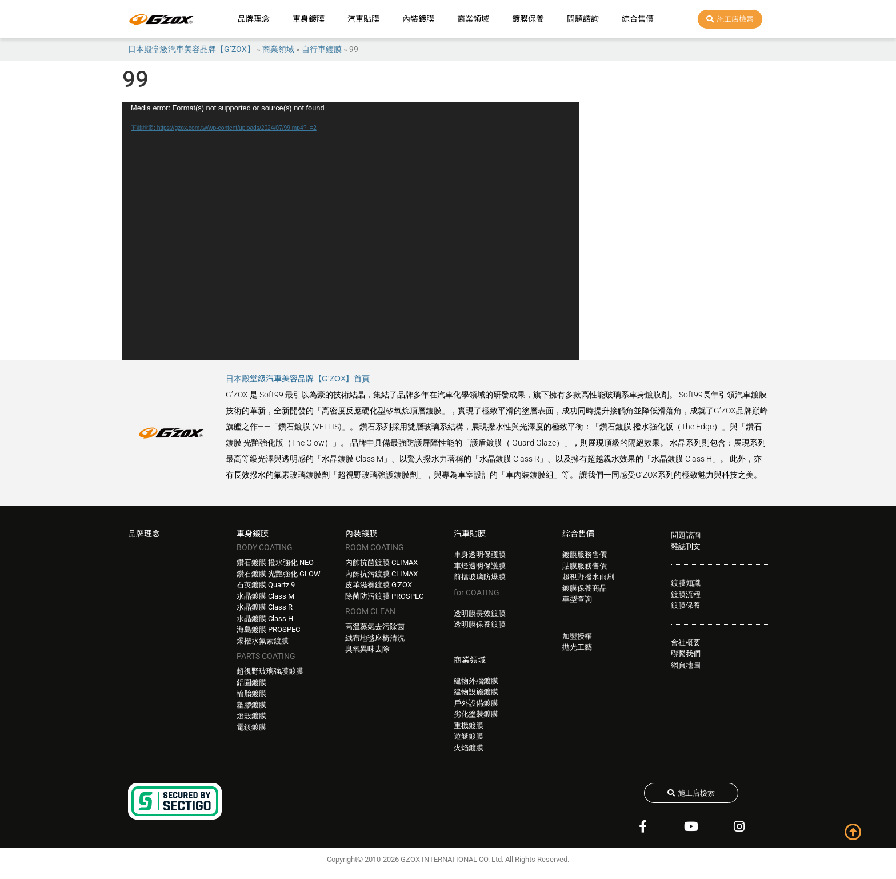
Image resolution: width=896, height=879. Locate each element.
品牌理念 (254, 18)
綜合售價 (638, 18)
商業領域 (473, 18)
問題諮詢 (583, 18)
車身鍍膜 (309, 18)
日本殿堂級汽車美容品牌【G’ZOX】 (191, 49)
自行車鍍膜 (322, 49)
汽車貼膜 (363, 18)
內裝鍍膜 (418, 18)
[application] (350, 231)
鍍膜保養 (528, 18)
